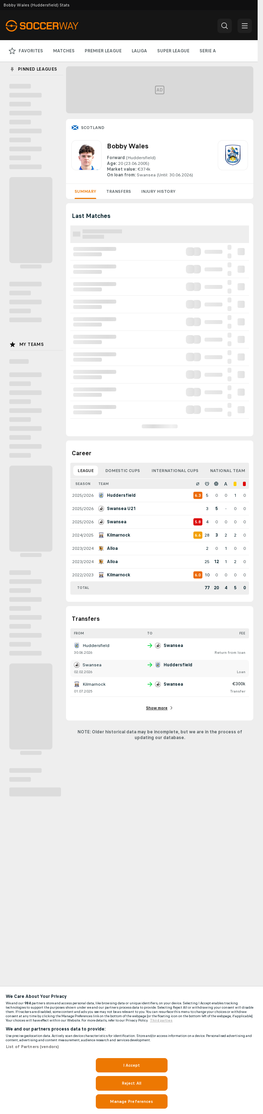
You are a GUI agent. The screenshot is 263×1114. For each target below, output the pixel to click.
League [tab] (86, 470)
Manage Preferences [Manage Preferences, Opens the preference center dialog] (131, 1101)
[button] (224, 26)
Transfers (118, 191)
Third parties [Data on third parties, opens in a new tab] (161, 1020)
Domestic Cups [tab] (122, 470)
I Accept (131, 1065)
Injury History (158, 191)
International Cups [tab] (174, 470)
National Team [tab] (227, 470)
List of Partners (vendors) (32, 1046)
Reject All (131, 1083)
